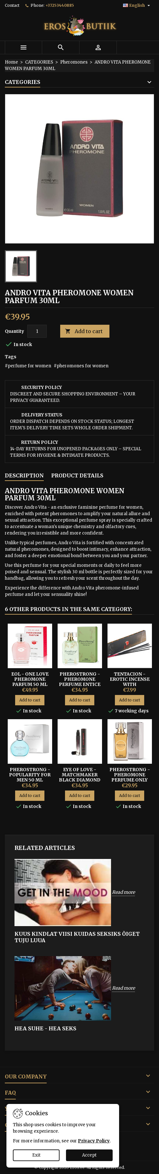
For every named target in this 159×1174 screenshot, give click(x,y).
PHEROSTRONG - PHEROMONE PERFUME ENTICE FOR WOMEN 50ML (80, 681)
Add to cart (84, 331)
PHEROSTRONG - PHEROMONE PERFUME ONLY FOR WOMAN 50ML (130, 777)
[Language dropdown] (137, 5)
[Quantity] (37, 331)
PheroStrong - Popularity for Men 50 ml (30, 775)
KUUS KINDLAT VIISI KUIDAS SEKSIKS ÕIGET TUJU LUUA (77, 937)
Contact (12, 5)
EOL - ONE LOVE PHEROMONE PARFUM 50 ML (30, 679)
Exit (36, 1155)
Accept (89, 1155)
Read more (123, 892)
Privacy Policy (94, 1141)
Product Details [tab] (77, 475)
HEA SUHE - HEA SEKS (45, 1028)
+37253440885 (59, 5)
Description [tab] (24, 475)
